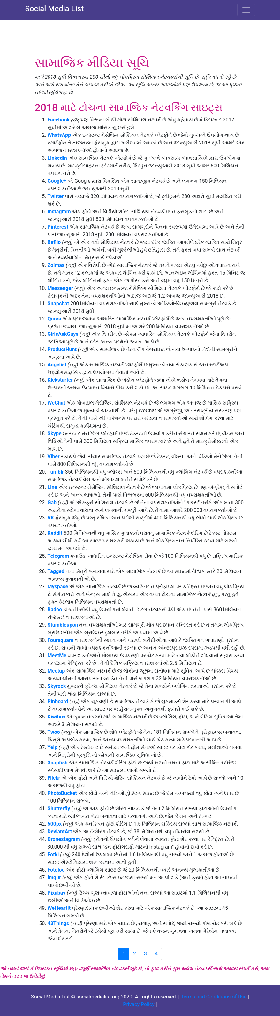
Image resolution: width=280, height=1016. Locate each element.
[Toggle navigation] (246, 10)
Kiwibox (56, 717)
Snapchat (59, 303)
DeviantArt (60, 831)
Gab (52, 502)
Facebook (59, 120)
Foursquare (61, 640)
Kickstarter (61, 380)
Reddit (56, 533)
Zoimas (56, 265)
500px (55, 824)
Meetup (57, 671)
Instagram (60, 212)
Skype (55, 434)
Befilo (55, 242)
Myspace (58, 587)
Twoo (54, 732)
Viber (54, 456)
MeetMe (58, 655)
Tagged (56, 571)
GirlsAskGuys (63, 334)
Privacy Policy (139, 1004)
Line (52, 487)
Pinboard (58, 701)
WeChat (57, 403)
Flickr (54, 778)
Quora (54, 319)
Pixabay (57, 893)
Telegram (58, 556)
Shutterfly (59, 809)
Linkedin (58, 158)
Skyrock (57, 686)
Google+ (58, 181)
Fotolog (56, 870)
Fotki (53, 854)
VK (51, 518)
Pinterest (59, 227)
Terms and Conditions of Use (213, 997)
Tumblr (56, 472)
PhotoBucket (62, 793)
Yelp (53, 747)
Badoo (56, 610)
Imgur (55, 877)
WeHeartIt (60, 908)
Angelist (57, 365)
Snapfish (58, 763)
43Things (59, 923)
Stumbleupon (63, 625)
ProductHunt (62, 349)
